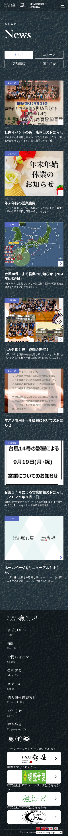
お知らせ (14, 713)
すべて (19, 54)
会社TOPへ (16, 632)
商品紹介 (49, 64)
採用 (11, 646)
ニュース (49, 54)
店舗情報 (18, 64)
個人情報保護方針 (21, 700)
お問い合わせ (18, 659)
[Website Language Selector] (49, 832)
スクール (14, 686)
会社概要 (14, 673)
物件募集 (16, 727)
